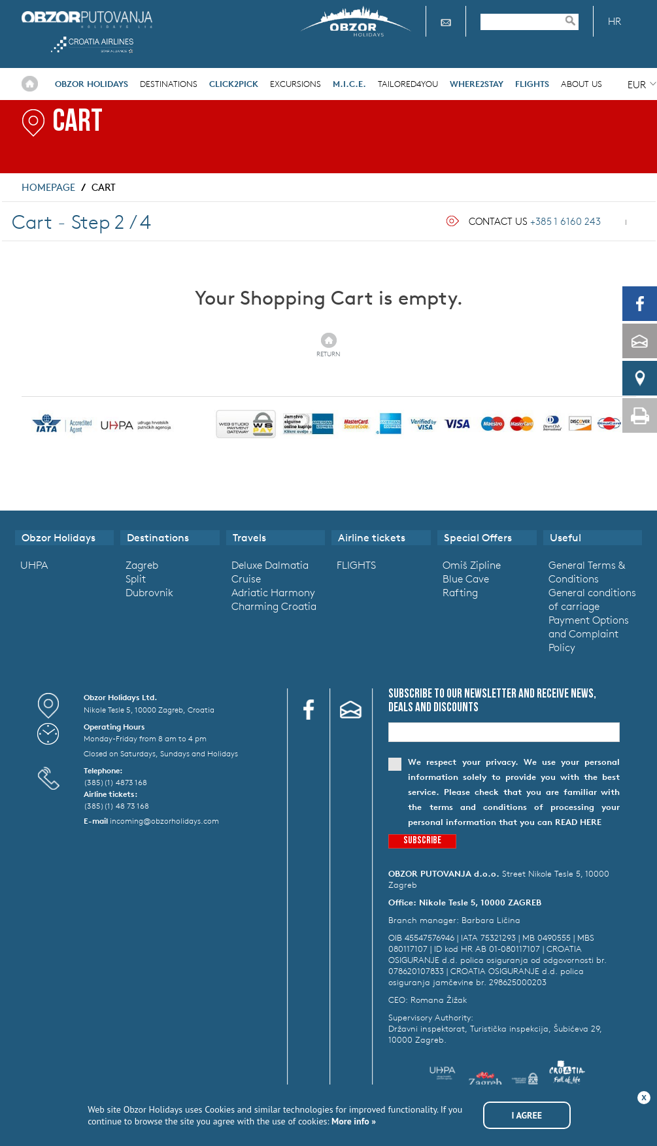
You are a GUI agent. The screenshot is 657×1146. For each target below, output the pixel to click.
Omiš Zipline (472, 564)
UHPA (34, 564)
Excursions (295, 84)
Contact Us (535, 221)
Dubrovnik (149, 592)
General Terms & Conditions (586, 571)
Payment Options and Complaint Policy (588, 633)
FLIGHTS (356, 564)
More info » (353, 1121)
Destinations (168, 84)
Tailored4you (408, 84)
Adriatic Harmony (273, 592)
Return (328, 353)
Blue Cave (466, 578)
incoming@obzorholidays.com (164, 820)
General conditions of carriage (592, 599)
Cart (104, 187)
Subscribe (422, 841)
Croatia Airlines (92, 45)
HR (614, 21)
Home (30, 83)
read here (578, 822)
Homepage (48, 187)
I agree (527, 1115)
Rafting (460, 592)
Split (136, 578)
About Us (581, 84)
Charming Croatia (273, 606)
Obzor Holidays (87, 19)
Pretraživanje (577, 20)
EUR (637, 84)
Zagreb (142, 564)
